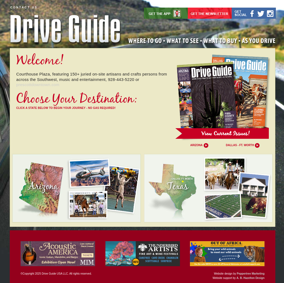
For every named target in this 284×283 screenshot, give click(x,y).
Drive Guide (65, 27)
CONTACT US (24, 7)
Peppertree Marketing (250, 273)
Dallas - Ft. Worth (240, 145)
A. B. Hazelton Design (250, 277)
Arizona (196, 145)
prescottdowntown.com (37, 84)
